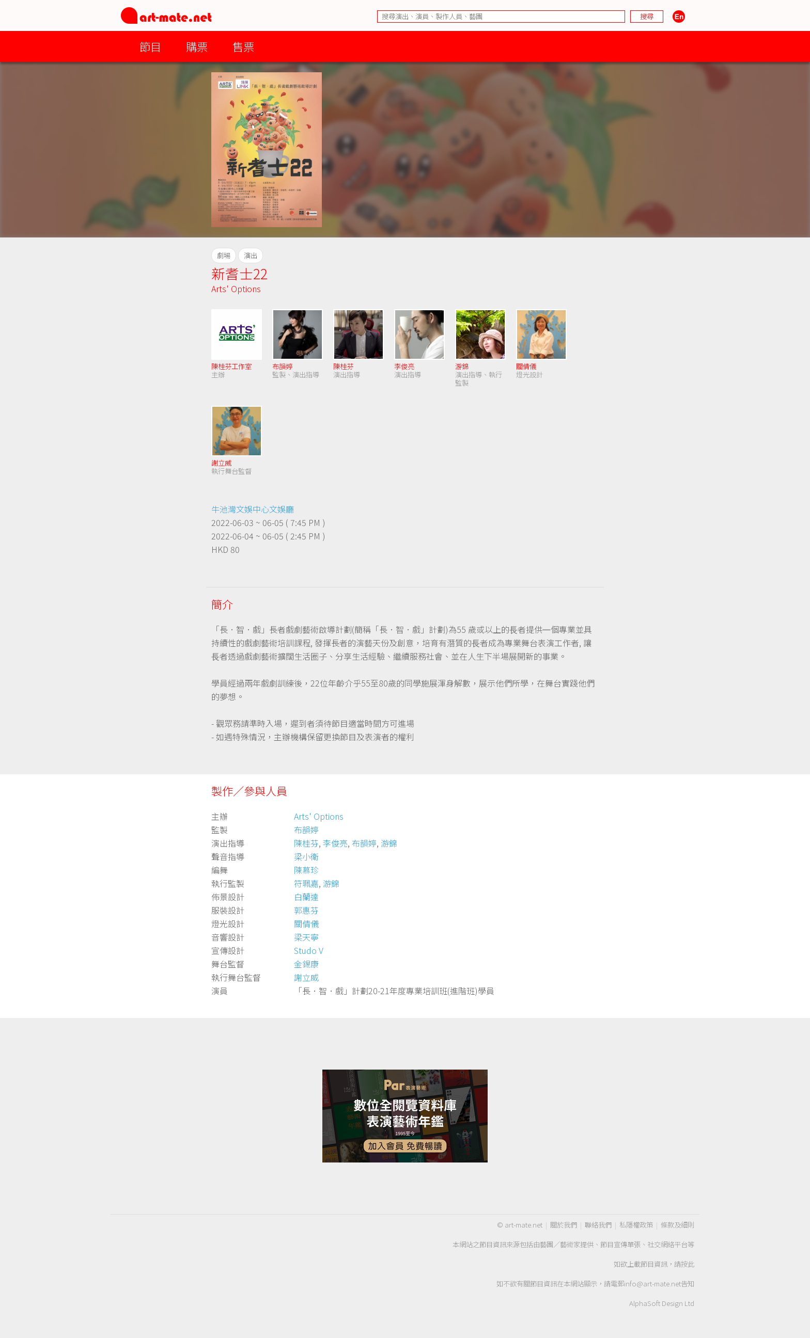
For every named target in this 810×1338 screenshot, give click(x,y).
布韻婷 (282, 366)
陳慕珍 (306, 870)
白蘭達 (306, 896)
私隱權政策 (636, 1225)
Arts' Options (236, 288)
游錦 (462, 366)
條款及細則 (677, 1225)
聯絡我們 (598, 1225)
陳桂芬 (343, 366)
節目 (150, 46)
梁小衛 (306, 856)
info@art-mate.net (652, 1283)
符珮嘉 (306, 883)
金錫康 (306, 964)
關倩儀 (526, 366)
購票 (197, 46)
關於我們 (563, 1225)
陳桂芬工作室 (231, 366)
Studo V (308, 950)
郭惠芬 (306, 910)
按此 (687, 1264)
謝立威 (221, 463)
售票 (243, 46)
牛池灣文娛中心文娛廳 (252, 509)
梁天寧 (306, 937)
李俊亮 (404, 366)
